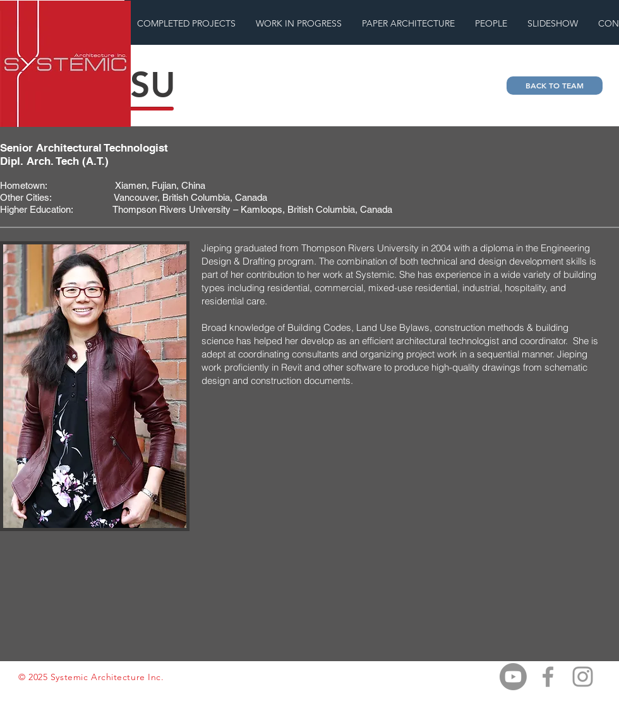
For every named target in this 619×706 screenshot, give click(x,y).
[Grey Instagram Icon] (582, 676)
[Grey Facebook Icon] (548, 676)
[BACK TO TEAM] (555, 85)
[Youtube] (513, 676)
